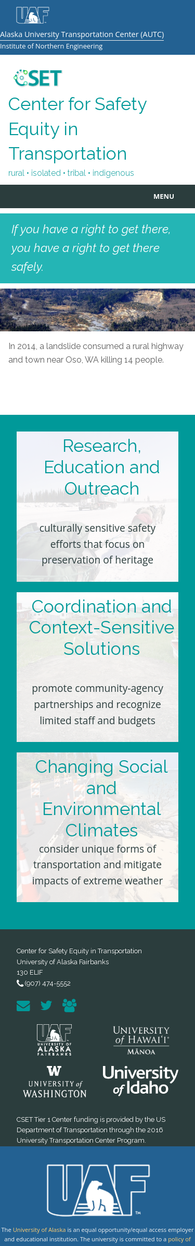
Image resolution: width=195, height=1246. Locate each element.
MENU (163, 196)
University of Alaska (39, 1229)
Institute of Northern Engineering (51, 46)
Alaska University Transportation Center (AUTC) (82, 34)
